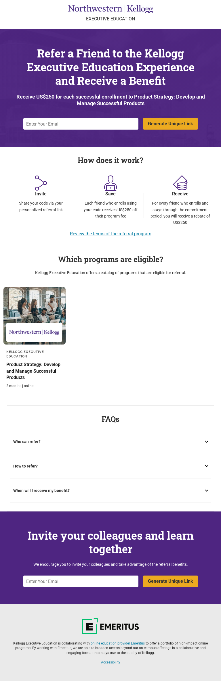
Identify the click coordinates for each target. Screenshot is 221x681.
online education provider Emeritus (118, 643)
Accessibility (110, 662)
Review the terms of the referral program (110, 233)
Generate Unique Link (170, 123)
